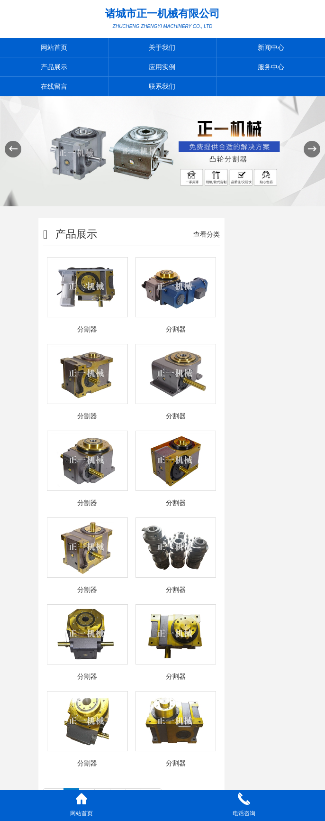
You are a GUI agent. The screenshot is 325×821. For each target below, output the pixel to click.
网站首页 (54, 47)
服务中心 (271, 67)
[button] (312, 149)
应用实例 (162, 67)
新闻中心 (271, 47)
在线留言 (54, 86)
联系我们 (162, 86)
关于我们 (162, 47)
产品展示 (54, 67)
